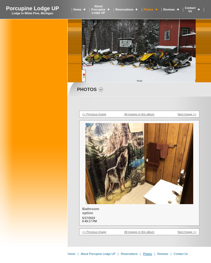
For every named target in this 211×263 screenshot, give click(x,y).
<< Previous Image (94, 114)
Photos (148, 9)
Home (77, 9)
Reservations (124, 9)
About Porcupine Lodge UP (98, 9)
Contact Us (190, 9)
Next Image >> (187, 114)
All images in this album (139, 114)
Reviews (169, 9)
